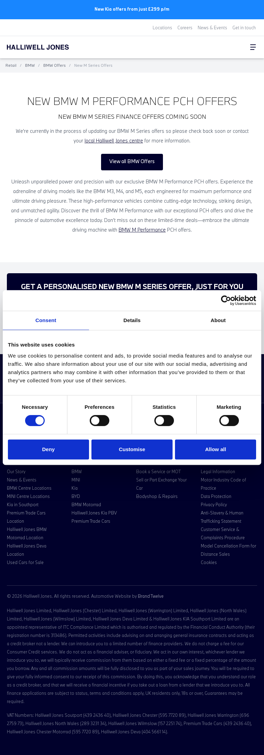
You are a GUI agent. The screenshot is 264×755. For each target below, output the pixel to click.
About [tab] (218, 320)
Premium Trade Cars (91, 521)
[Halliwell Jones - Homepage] (46, 47)
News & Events (212, 27)
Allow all (215, 449)
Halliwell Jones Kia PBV (94, 512)
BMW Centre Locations (29, 488)
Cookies (209, 562)
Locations (162, 27)
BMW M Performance (142, 229)
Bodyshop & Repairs (157, 496)
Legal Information (218, 471)
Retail (11, 65)
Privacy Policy (214, 504)
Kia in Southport (22, 504)
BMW (30, 65)
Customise (132, 449)
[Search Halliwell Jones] (236, 47)
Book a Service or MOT (158, 471)
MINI (76, 479)
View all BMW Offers (132, 161)
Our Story (16, 471)
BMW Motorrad (86, 504)
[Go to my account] (239, 47)
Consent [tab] (45, 320)
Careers (184, 27)
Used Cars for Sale (25, 562)
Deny (48, 449)
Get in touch (244, 27)
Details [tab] (132, 320)
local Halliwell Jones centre (114, 140)
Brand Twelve (151, 596)
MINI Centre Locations (28, 496)
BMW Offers (54, 65)
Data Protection (216, 496)
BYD (76, 496)
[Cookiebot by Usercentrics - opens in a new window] (226, 300)
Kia (75, 488)
